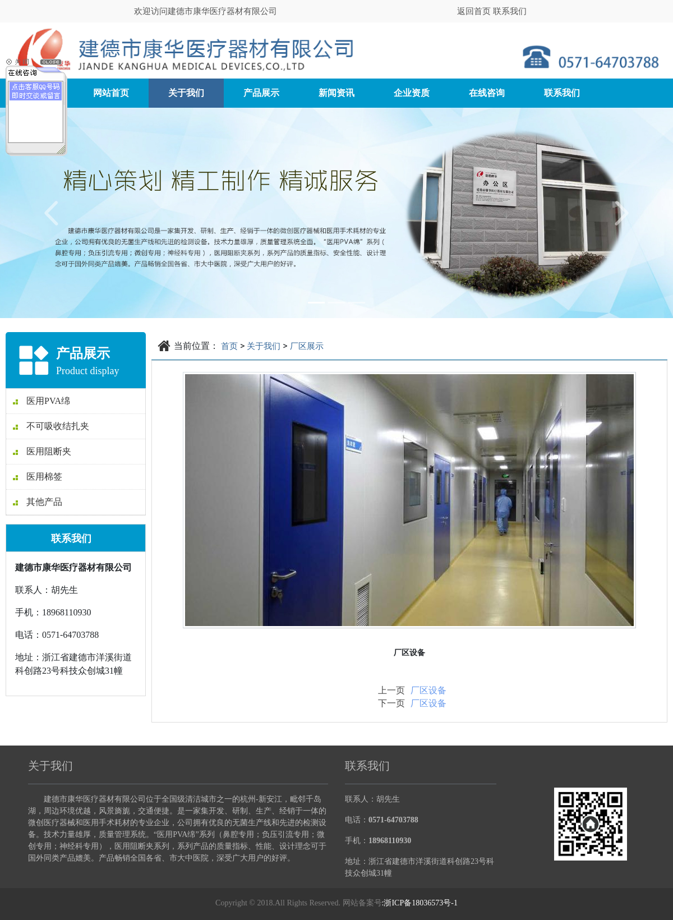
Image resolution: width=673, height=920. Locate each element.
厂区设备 (428, 690)
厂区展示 (307, 346)
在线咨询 (487, 93)
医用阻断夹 (42, 451)
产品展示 (261, 93)
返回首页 (475, 11)
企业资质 (412, 93)
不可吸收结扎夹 (51, 426)
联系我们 (510, 11)
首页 (229, 346)
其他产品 (37, 502)
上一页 (391, 690)
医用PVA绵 (41, 401)
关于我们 (186, 93)
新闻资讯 (336, 93)
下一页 (391, 703)
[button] (50, 213)
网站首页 (111, 93)
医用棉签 (37, 476)
